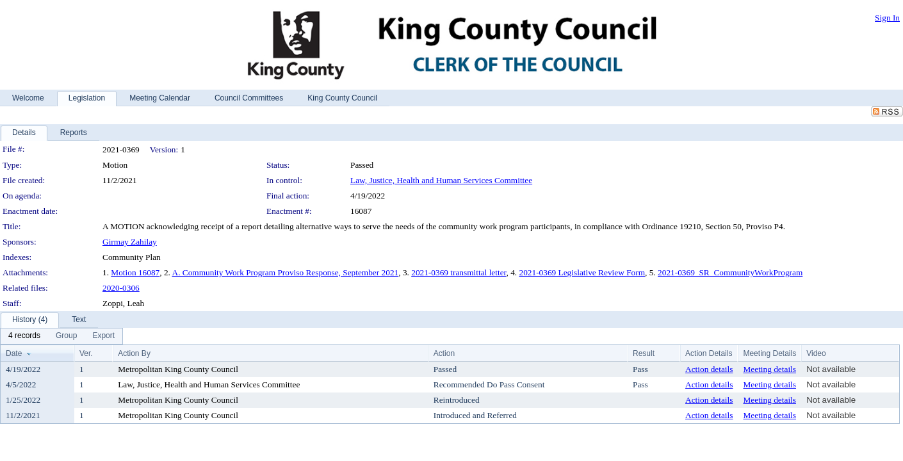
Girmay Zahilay (129, 242)
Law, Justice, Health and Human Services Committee (441, 180)
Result (644, 353)
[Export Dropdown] (103, 336)
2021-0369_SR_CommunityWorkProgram (730, 272)
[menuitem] (24, 336)
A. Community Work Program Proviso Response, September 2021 (285, 272)
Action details (709, 369)
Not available (831, 369)
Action (444, 353)
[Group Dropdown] (66, 336)
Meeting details (769, 369)
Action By (134, 353)
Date (14, 353)
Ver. (86, 353)
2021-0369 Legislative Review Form (582, 272)
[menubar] (61, 336)
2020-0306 (121, 288)
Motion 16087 (135, 272)
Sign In (887, 17)
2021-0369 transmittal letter (458, 272)
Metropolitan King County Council (178, 369)
